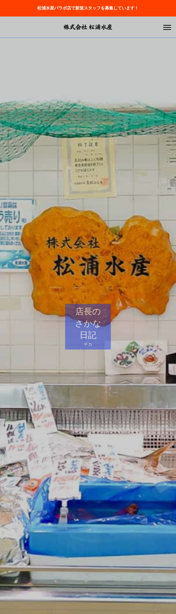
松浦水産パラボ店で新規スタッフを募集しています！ (88, 8)
